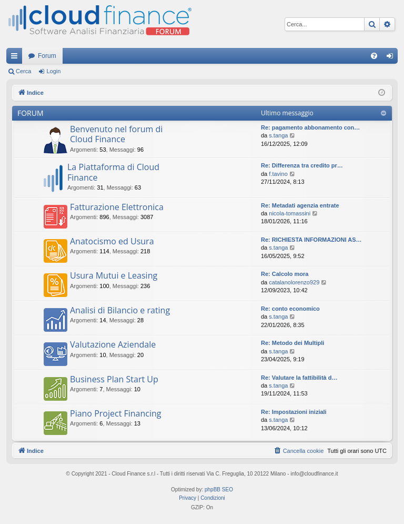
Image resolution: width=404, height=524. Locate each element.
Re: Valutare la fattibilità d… (299, 377)
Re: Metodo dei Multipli (292, 343)
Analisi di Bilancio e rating (120, 310)
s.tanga (278, 135)
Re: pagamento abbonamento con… (310, 127)
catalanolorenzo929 (294, 282)
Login (53, 71)
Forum (47, 56)
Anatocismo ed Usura (112, 241)
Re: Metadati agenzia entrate (300, 205)
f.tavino (278, 174)
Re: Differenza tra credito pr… (302, 165)
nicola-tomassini (289, 213)
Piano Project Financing (115, 413)
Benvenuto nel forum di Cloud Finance (116, 134)
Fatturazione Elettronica (117, 207)
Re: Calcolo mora (284, 274)
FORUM (30, 113)
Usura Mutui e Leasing (113, 275)
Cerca (23, 71)
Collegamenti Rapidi (16, 58)
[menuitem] (374, 56)
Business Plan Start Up (114, 379)
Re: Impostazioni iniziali (294, 412)
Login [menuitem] (392, 58)
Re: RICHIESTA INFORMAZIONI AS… (311, 239)
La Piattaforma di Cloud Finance (113, 172)
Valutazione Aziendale (113, 344)
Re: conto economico (290, 308)
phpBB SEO (219, 489)
